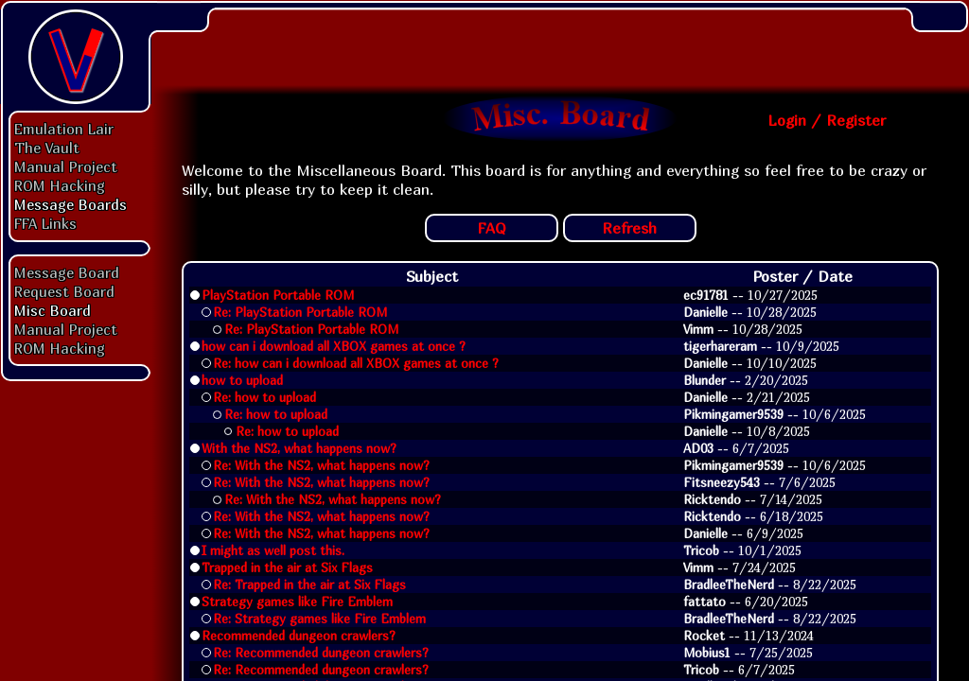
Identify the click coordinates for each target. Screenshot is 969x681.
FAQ (491, 227)
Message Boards (70, 204)
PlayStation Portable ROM (278, 295)
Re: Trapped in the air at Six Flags (309, 584)
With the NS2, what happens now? (299, 448)
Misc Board (52, 310)
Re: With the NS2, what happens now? (321, 465)
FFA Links (45, 223)
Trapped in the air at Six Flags (287, 567)
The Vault (46, 147)
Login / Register (826, 120)
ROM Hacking (59, 185)
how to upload (242, 380)
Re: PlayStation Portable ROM (300, 312)
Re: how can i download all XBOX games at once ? (356, 363)
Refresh (629, 227)
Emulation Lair (64, 128)
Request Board (64, 291)
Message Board (66, 272)
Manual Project (65, 166)
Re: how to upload (264, 397)
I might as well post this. (273, 550)
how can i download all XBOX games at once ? (334, 346)
